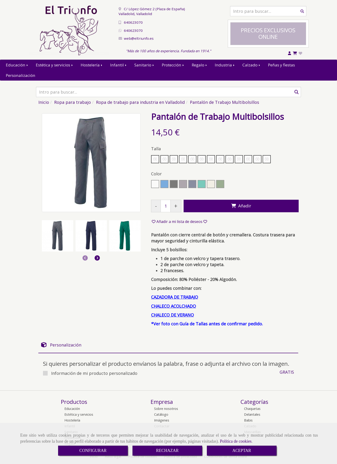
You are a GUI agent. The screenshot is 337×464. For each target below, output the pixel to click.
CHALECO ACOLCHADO (173, 306)
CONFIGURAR (92, 450)
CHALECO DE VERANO (172, 315)
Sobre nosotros (166, 408)
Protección (173, 65)
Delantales (252, 414)
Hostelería (92, 65)
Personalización (20, 75)
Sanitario (144, 65)
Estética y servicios (54, 65)
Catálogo (161, 414)
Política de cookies (235, 441)
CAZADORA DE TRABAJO (174, 297)
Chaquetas (252, 408)
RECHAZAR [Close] (167, 450)
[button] (97, 258)
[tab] (168, 345)
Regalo (200, 65)
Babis (248, 420)
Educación (17, 65)
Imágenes (161, 420)
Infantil (118, 65)
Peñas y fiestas (281, 65)
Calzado (251, 65)
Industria (225, 65)
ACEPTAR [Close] (241, 450)
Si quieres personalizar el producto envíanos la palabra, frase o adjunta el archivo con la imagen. (166, 363)
